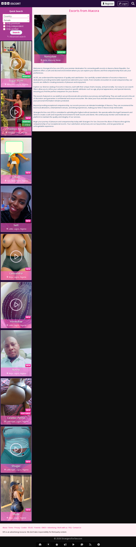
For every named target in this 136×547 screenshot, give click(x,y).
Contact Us (77, 527)
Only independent (13, 26)
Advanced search (16, 36)
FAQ (70, 527)
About (5, 527)
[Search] (133, 3)
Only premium (11, 23)
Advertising (51, 527)
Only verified (10, 29)
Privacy (17, 527)
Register (108, 3)
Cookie (24, 527)
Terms (10, 527)
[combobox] (16, 16)
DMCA (44, 527)
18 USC (30, 527)
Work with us (62, 527)
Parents (37, 527)
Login (123, 3)
